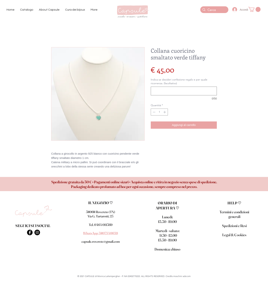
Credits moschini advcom (178, 276)
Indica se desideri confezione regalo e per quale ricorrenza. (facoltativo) (179, 81)
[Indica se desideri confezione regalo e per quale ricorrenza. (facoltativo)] (184, 91)
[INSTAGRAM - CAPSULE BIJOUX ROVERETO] (37, 232)
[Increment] (165, 112)
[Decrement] (153, 112)
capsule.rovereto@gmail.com (101, 241)
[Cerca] (214, 10)
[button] (26, 10)
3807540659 (108, 233)
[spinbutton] (159, 112)
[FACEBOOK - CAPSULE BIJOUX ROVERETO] (30, 232)
